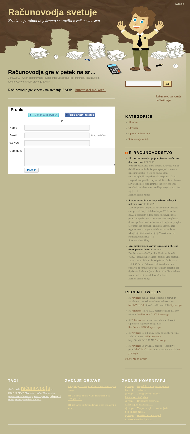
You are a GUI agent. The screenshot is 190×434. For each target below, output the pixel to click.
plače (21, 396)
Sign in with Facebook (80, 115)
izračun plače (16, 392)
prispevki (55, 396)
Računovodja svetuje (52, 12)
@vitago (136, 297)
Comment (16, 150)
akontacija (28, 396)
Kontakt (179, 3)
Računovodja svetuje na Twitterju (168, 98)
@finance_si (138, 310)
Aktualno (133, 122)
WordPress (154, 428)
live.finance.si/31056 (147, 314)
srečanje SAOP (41, 81)
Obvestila (62, 77)
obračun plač (20, 399)
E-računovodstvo (150, 153)
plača (32, 393)
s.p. (52, 389)
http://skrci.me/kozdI (90, 90)
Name (13, 127)
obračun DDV (41, 393)
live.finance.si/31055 (139, 327)
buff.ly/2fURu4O (152, 336)
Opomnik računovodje (139, 133)
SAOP (28, 81)
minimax (79, 77)
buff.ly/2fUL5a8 (137, 305)
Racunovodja (36, 77)
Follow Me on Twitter (136, 358)
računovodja (92, 77)
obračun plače (14, 389)
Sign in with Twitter (43, 115)
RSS (131, 101)
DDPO (11, 399)
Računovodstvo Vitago (174, 428)
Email (13, 135)
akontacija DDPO (41, 396)
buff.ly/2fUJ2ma (144, 349)
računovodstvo (16, 81)
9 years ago (176, 305)
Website (15, 143)
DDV (26, 393)
